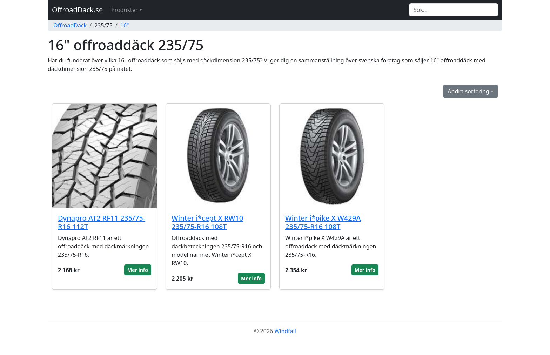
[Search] (453, 9)
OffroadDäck (70, 25)
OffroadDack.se (77, 9)
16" (124, 25)
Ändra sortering (468, 91)
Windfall (285, 331)
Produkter (124, 10)
